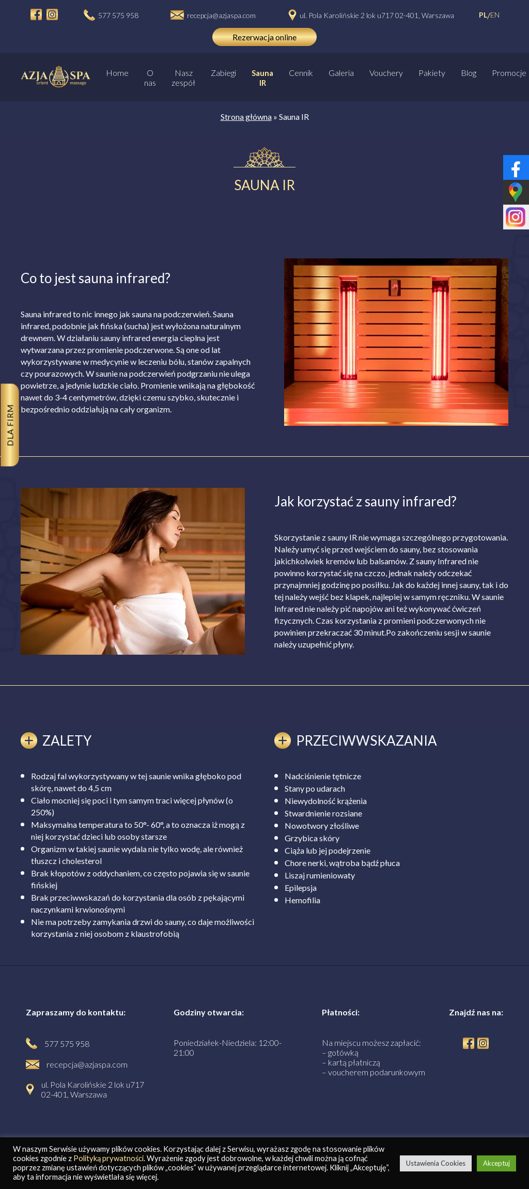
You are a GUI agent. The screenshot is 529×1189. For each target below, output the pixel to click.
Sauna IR (262, 77)
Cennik (301, 73)
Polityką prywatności (108, 1158)
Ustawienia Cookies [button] (435, 1163)
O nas (150, 77)
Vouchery (386, 73)
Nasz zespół (183, 77)
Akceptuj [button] (496, 1163)
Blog (468, 73)
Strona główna (246, 116)
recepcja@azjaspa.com (221, 15)
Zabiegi (223, 73)
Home (117, 73)
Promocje (509, 73)
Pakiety (431, 73)
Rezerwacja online (264, 37)
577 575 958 (118, 15)
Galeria (341, 73)
